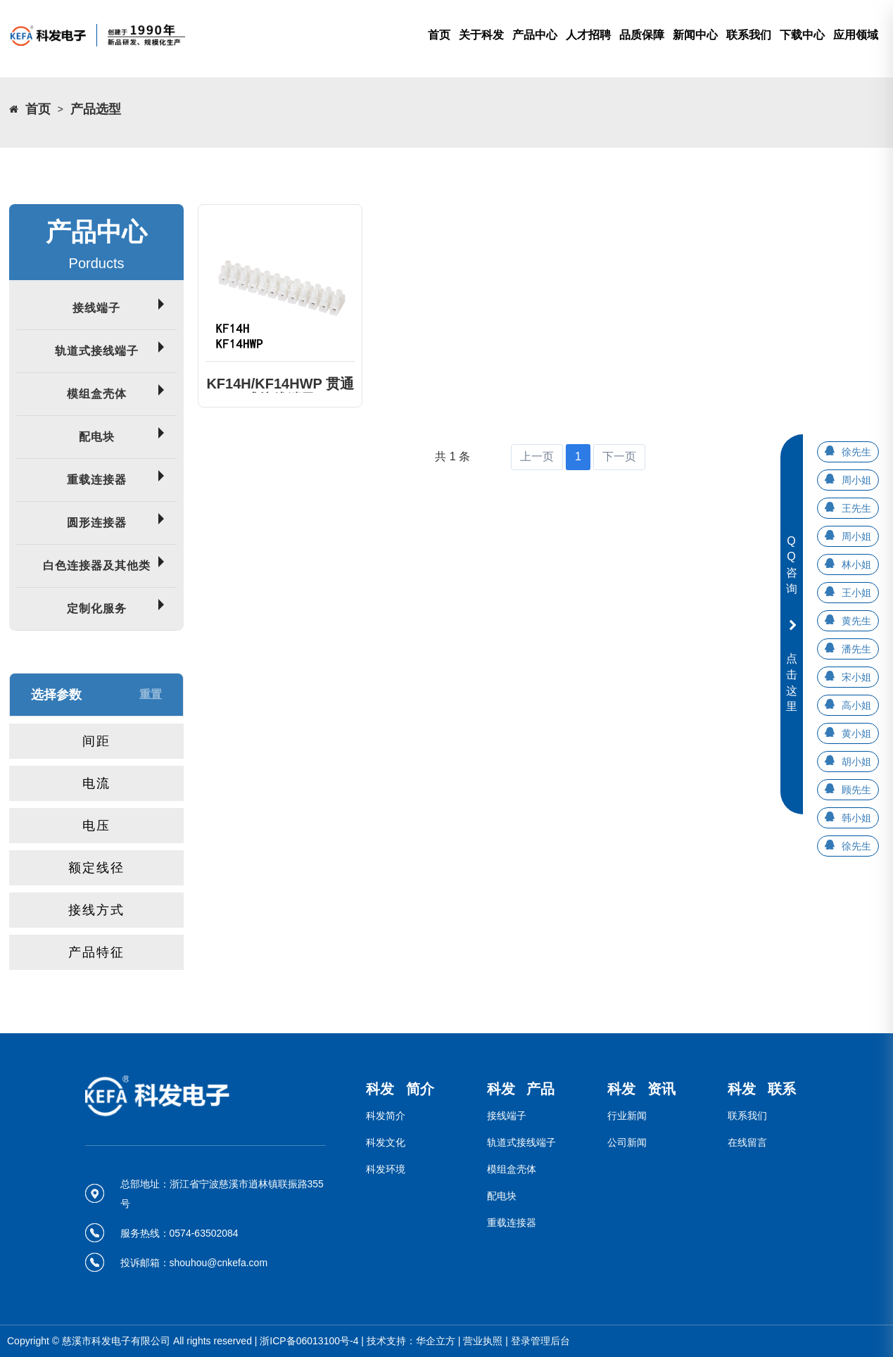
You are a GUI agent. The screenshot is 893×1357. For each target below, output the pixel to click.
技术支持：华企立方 (411, 1340)
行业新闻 (627, 1115)
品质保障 (641, 35)
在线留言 (747, 1142)
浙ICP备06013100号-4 (309, 1340)
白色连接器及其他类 (97, 566)
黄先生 (856, 620)
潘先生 (856, 649)
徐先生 (856, 451)
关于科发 (481, 35)
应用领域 (855, 35)
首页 (439, 35)
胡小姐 (856, 761)
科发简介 (385, 1115)
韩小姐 (856, 817)
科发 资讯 (641, 1089)
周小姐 (856, 480)
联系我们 (748, 35)
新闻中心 (695, 35)
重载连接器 (97, 480)
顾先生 (856, 789)
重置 (150, 694)
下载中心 (802, 35)
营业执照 (482, 1340)
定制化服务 (97, 608)
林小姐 (856, 564)
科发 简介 (400, 1089)
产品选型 (95, 109)
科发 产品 (521, 1089)
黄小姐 (856, 733)
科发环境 (385, 1169)
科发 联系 (762, 1089)
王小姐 (856, 592)
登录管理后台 (540, 1340)
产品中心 (534, 35)
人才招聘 (588, 35)
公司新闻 (627, 1142)
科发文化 (385, 1142)
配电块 (97, 437)
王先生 (856, 508)
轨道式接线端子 (97, 351)
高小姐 (856, 705)
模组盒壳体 (97, 394)
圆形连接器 (97, 523)
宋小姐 (856, 677)
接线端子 (96, 308)
